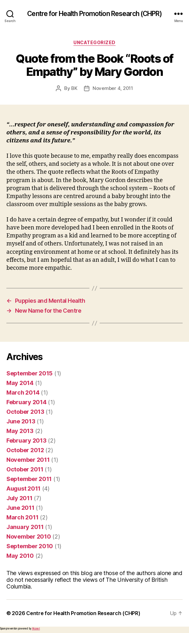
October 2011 (24, 469)
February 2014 (26, 402)
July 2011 (19, 498)
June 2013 (20, 421)
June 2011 (20, 507)
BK (74, 88)
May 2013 (20, 431)
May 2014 (20, 383)
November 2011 (28, 459)
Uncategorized (94, 42)
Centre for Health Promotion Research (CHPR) (94, 13)
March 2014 (22, 392)
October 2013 (25, 411)
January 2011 (25, 527)
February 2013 (26, 440)
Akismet (36, 628)
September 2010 (29, 546)
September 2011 (29, 479)
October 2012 (25, 450)
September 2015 (29, 373)
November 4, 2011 (113, 88)
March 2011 (22, 517)
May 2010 (20, 555)
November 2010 (28, 536)
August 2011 (23, 488)
